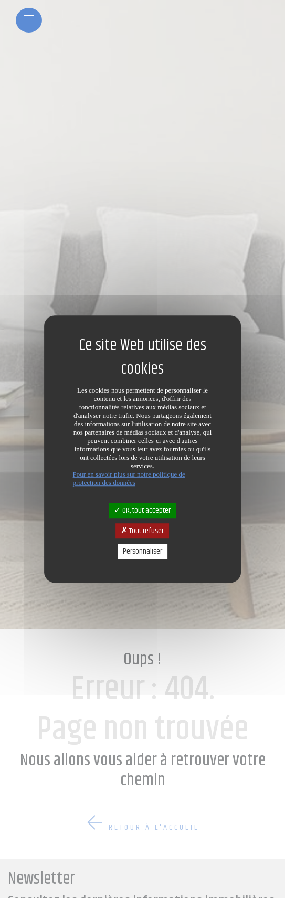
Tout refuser (142, 530)
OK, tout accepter (142, 510)
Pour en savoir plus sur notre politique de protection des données (129, 478)
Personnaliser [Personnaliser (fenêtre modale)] (142, 551)
